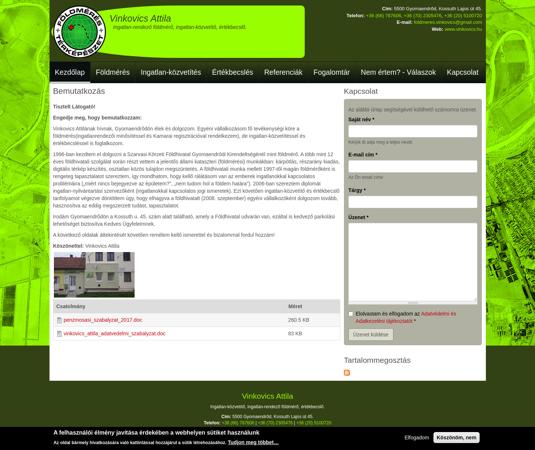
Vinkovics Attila (140, 18)
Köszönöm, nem (456, 438)
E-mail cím (362, 155)
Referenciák (283, 72)
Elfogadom (416, 438)
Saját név (361, 119)
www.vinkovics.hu (463, 29)
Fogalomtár (332, 72)
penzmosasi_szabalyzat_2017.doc (102, 320)
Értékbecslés (232, 72)
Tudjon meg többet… (253, 443)
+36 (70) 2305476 (422, 15)
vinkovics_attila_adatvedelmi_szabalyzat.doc (114, 333)
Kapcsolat (463, 72)
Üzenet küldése (371, 335)
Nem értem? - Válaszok (398, 72)
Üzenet (358, 217)
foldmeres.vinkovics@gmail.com (448, 22)
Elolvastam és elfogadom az (402, 317)
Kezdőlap (70, 72)
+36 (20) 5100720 (463, 15)
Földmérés (113, 72)
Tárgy (357, 190)
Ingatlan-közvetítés (171, 72)
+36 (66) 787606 (383, 15)
